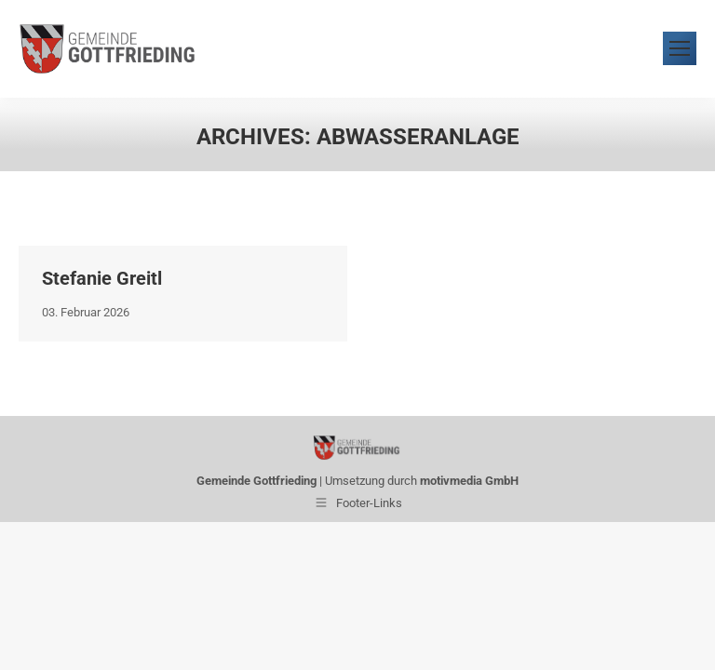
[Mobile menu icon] (679, 49)
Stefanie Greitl (102, 278)
